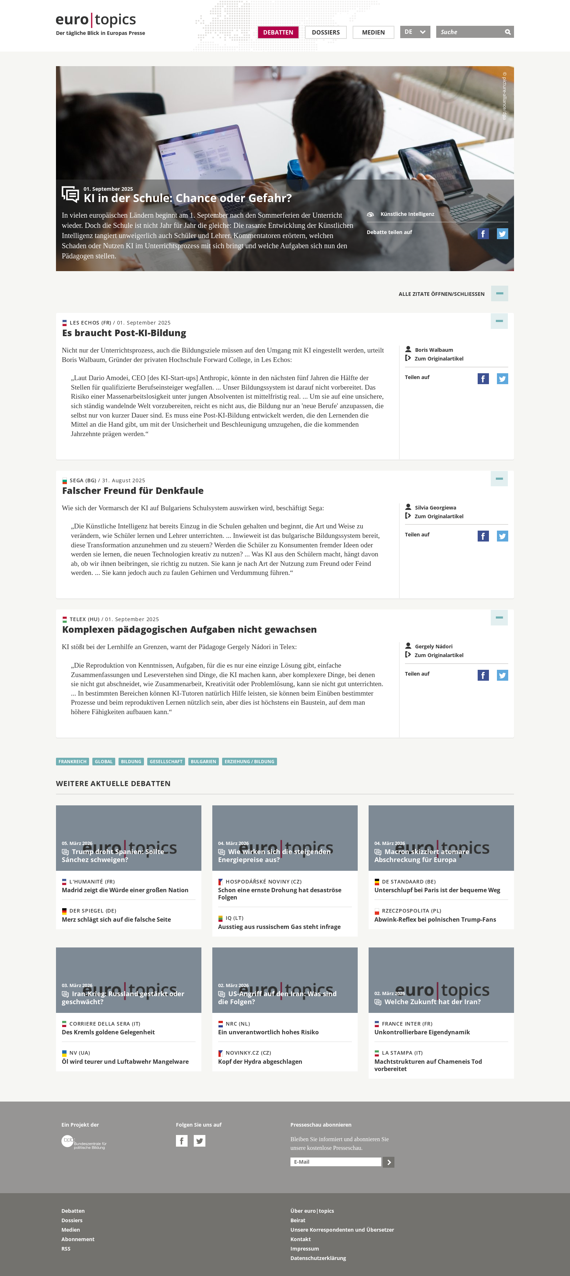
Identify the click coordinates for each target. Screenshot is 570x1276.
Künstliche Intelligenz (400, 214)
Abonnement (78, 1239)
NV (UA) (76, 1052)
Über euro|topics (312, 1210)
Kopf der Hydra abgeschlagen (260, 1062)
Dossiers (326, 32)
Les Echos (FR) (117, 322)
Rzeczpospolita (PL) (408, 910)
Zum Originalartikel (434, 358)
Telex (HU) (111, 619)
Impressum (304, 1248)
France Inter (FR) (404, 1023)
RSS (66, 1248)
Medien (373, 32)
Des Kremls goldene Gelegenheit (108, 1032)
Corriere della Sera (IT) (101, 1023)
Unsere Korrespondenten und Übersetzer (342, 1229)
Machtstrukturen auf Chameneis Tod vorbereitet (428, 1065)
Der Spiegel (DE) (89, 910)
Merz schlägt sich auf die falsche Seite (116, 919)
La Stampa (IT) (399, 1052)
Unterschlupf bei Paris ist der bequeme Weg (437, 890)
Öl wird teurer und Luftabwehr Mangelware (125, 1062)
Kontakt (300, 1239)
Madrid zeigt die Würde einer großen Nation (125, 890)
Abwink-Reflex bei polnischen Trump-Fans (435, 919)
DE (415, 32)
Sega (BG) (104, 480)
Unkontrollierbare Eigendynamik (422, 1032)
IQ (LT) (231, 918)
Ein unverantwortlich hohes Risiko (268, 1032)
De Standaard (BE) (405, 881)
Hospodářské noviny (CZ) (259, 881)
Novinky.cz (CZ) (244, 1052)
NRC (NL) (234, 1023)
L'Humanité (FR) (88, 881)
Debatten (278, 32)
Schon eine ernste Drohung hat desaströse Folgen (279, 893)
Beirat (297, 1220)
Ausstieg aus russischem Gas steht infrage (279, 927)
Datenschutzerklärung (318, 1258)
